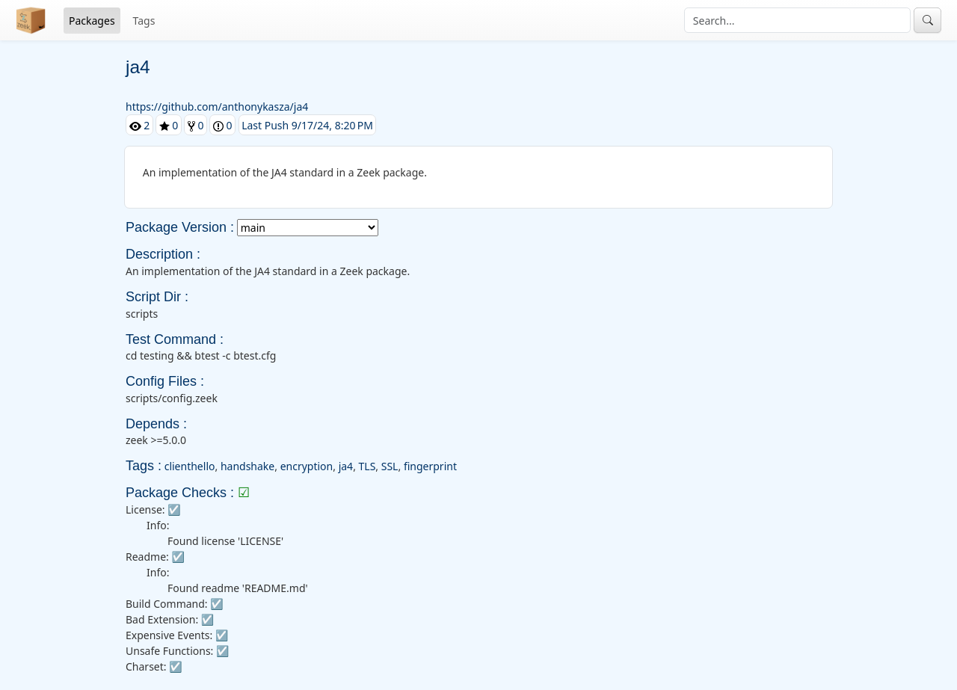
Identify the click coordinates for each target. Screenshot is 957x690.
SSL (390, 466)
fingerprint (430, 466)
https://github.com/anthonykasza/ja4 (217, 106)
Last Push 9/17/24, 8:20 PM (307, 125)
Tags (144, 20)
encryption (306, 466)
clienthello (189, 466)
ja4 (346, 466)
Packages (92, 20)
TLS (367, 466)
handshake (247, 466)
